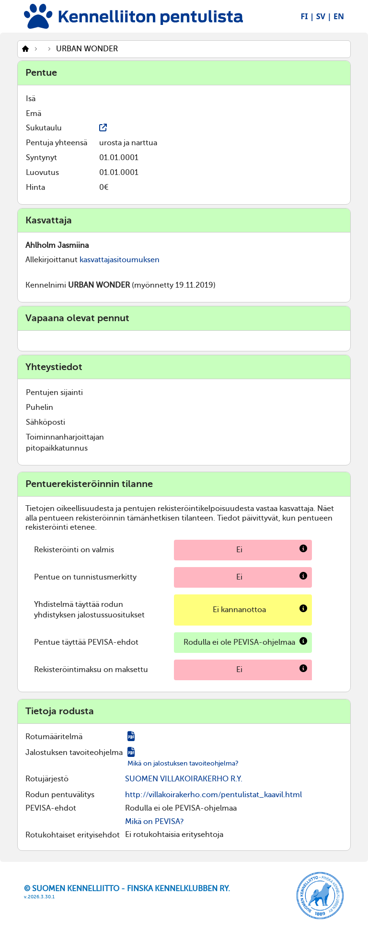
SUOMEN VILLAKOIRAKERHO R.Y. (183, 779)
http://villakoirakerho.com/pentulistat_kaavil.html (213, 794)
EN (339, 16)
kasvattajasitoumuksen (120, 259)
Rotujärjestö (47, 779)
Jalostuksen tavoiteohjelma (74, 752)
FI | (307, 16)
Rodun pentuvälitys (59, 794)
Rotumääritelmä (53, 736)
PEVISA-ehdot (50, 808)
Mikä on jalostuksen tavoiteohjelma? (183, 763)
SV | (324, 16)
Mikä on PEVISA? (154, 821)
